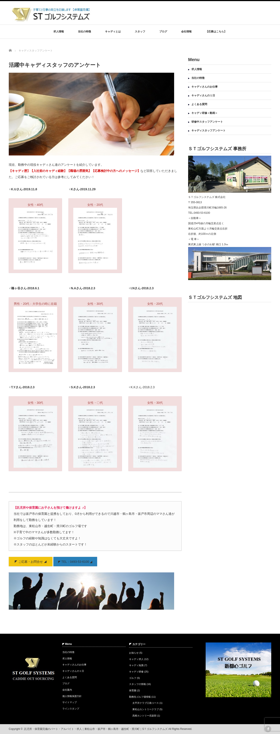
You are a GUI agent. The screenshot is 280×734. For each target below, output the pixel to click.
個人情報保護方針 (72, 696)
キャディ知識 (136, 665)
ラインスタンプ (70, 708)
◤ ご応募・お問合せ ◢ (30, 561)
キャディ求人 (136, 659)
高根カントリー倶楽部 (144, 715)
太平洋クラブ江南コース (145, 703)
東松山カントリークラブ (145, 709)
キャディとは (113, 31)
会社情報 (186, 31)
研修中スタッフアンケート (207, 121)
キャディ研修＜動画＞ (204, 113)
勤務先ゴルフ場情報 (140, 696)
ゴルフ (132, 678)
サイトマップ (69, 702)
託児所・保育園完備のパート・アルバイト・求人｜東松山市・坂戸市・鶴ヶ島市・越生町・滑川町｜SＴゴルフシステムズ (96, 728)
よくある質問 (199, 104)
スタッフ (140, 31)
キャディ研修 (136, 671)
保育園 (132, 690)
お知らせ (134, 652)
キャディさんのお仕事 (204, 86)
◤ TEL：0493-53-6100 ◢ (75, 561)
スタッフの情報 (137, 684)
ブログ (163, 31)
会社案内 (67, 689)
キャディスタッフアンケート (208, 130)
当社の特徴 (84, 31)
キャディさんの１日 (203, 95)
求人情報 (58, 31)
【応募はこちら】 (216, 31)
